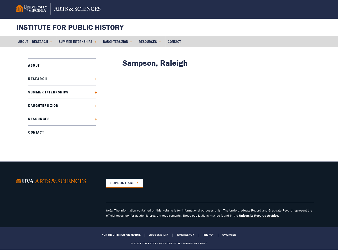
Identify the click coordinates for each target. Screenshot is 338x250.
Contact (36, 132)
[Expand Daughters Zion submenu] (94, 105)
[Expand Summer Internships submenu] (94, 91)
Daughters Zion (43, 105)
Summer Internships (48, 92)
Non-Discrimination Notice (121, 234)
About (34, 65)
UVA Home (229, 234)
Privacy (208, 234)
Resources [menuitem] (150, 43)
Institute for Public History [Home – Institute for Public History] (70, 27)
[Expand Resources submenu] (94, 118)
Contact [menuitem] (174, 41)
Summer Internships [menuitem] (77, 43)
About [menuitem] (23, 41)
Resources (39, 118)
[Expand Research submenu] (94, 78)
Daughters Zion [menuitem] (117, 43)
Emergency (185, 234)
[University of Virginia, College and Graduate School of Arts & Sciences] (58, 9)
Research (37, 78)
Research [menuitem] (42, 43)
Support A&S (122, 183)
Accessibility (159, 234)
